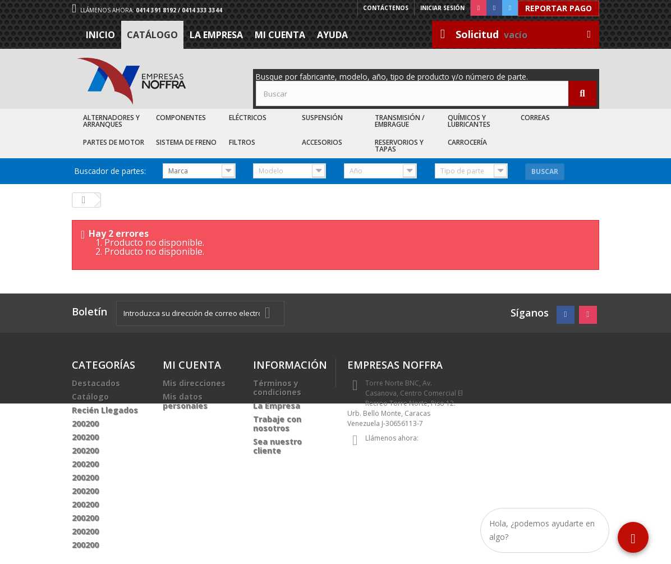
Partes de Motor (113, 142)
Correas (535, 117)
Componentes (181, 117)
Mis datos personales (185, 401)
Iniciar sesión (442, 8)
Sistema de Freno (186, 142)
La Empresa (216, 35)
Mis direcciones (194, 383)
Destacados (96, 383)
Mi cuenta (280, 35)
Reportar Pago (558, 8)
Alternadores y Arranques (111, 121)
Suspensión (322, 117)
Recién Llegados (105, 410)
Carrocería (467, 142)
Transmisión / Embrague (400, 121)
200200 (85, 423)
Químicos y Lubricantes (469, 121)
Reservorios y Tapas (399, 145)
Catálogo (152, 35)
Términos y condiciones (277, 387)
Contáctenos (385, 8)
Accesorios (322, 142)
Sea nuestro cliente (277, 446)
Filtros (242, 142)
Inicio (100, 35)
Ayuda (332, 35)
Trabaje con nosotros (277, 423)
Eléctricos (247, 117)
